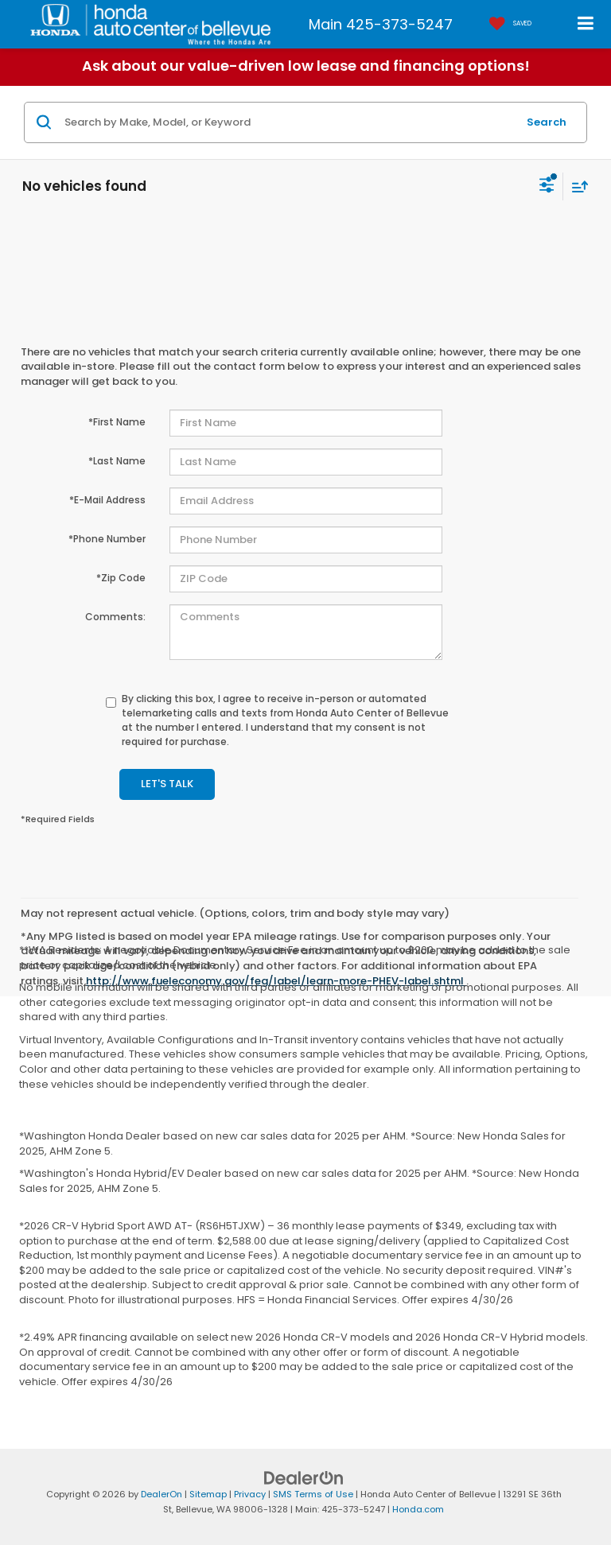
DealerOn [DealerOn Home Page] (161, 1494)
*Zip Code (121, 577)
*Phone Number (107, 538)
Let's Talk (167, 783)
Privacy (250, 1494)
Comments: (115, 616)
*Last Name (117, 461)
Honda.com (418, 1509)
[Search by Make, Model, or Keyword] (288, 122)
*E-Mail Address (107, 500)
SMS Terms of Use (313, 1494)
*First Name (117, 422)
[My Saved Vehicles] (506, 24)
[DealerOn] (303, 1477)
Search (546, 122)
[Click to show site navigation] (586, 24)
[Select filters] (547, 187)
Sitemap (208, 1494)
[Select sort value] (576, 186)
